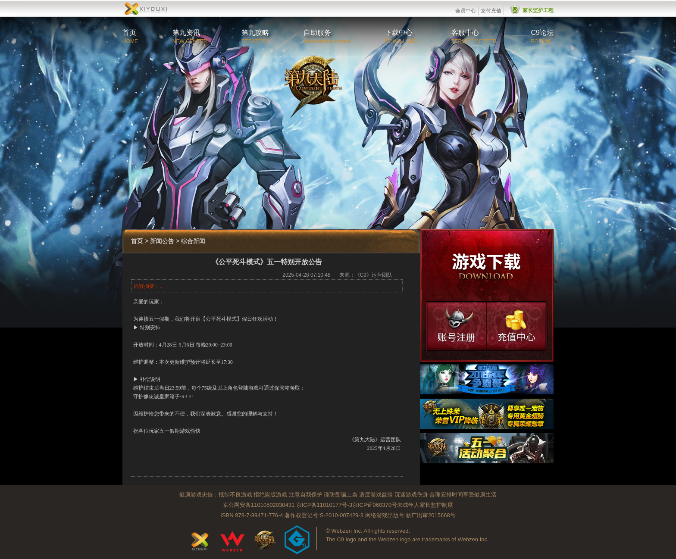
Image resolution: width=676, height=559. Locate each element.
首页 (129, 32)
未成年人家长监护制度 (425, 505)
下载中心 (399, 32)
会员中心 (465, 11)
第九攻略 (255, 32)
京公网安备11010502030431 (258, 505)
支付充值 (491, 11)
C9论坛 (542, 32)
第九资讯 (186, 32)
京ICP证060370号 (374, 505)
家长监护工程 (538, 10)
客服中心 (465, 32)
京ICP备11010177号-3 (324, 505)
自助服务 (317, 32)
